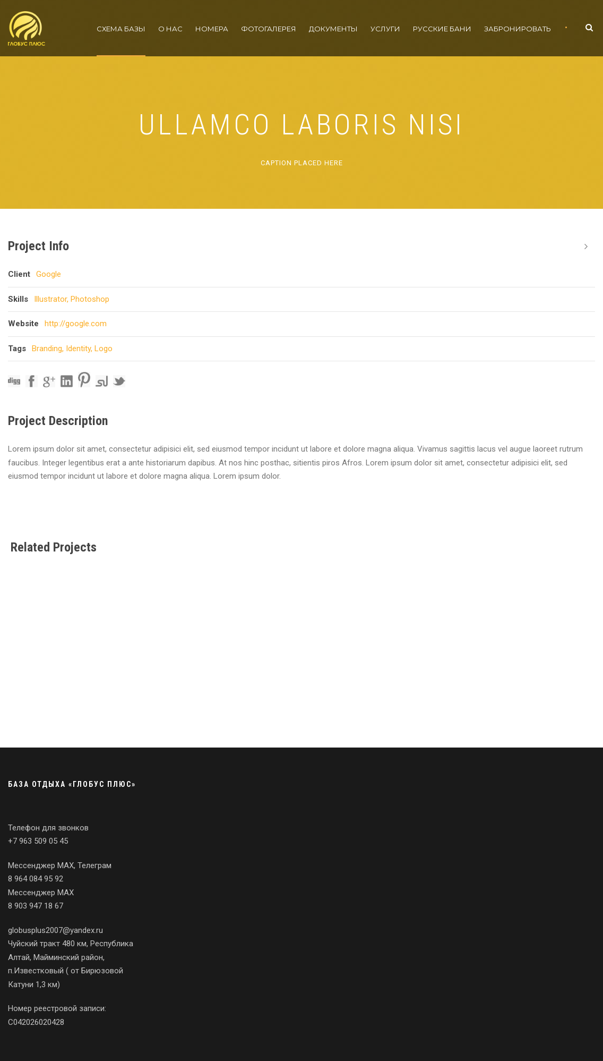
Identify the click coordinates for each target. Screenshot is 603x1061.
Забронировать (517, 28)
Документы (333, 28)
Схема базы (121, 28)
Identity (78, 348)
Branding (47, 348)
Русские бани (442, 28)
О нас (170, 28)
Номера (211, 28)
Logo (103, 348)
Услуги (385, 28)
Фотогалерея (268, 28)
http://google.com (76, 323)
